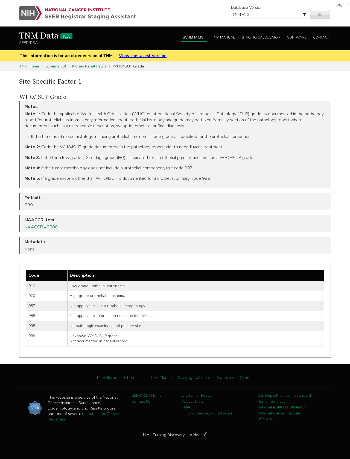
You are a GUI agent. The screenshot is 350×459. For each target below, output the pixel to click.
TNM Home (29, 66)
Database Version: (247, 7)
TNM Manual (223, 37)
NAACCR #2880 (41, 227)
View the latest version (143, 55)
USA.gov (265, 419)
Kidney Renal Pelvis (89, 66)
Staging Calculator (261, 37)
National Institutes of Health (281, 407)
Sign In (342, 4)
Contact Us (141, 401)
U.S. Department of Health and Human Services (284, 398)
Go (320, 14)
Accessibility (192, 401)
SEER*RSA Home (147, 395)
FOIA (186, 407)
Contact (321, 37)
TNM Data (45, 36)
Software (296, 37)
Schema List (194, 37)
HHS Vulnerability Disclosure (207, 413)
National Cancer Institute (278, 413)
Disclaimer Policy (196, 395)
